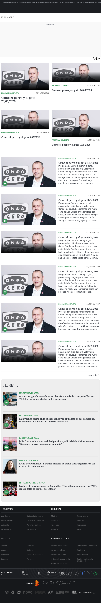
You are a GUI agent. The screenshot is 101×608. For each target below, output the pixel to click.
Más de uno (6, 524)
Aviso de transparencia (61, 567)
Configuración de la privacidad (85, 568)
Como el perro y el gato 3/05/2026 (73, 144)
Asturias (80, 529)
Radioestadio (6, 538)
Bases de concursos (60, 572)
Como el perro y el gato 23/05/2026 (18, 99)
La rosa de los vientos (35, 529)
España (4, 554)
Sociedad (5, 567)
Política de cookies (59, 563)
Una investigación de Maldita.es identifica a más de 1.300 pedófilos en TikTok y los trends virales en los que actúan (56, 406)
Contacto (81, 558)
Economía (5, 563)
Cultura (30, 558)
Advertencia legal (59, 558)
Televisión (30, 554)
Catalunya (56, 529)
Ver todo (31, 538)
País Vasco (81, 533)
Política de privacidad (60, 554)
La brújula (5, 533)
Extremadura (82, 524)
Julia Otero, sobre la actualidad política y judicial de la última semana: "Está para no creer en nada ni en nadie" (57, 451)
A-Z (96, 58)
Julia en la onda (7, 529)
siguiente (94, 383)
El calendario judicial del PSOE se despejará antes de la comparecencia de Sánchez (30, 2)
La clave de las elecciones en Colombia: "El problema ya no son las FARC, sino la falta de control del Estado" (58, 495)
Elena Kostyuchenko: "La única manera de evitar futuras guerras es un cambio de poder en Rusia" (57, 473)
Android (25, 582)
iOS (39, 582)
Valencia (55, 538)
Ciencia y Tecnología (35, 563)
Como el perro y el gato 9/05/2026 (22, 137)
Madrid (55, 524)
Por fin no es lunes (34, 533)
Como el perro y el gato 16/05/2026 (74, 90)
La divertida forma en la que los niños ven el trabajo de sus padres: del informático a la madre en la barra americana (57, 428)
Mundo (4, 558)
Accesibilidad (82, 563)
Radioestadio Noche (35, 524)
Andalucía (56, 533)
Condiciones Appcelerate (87, 554)
